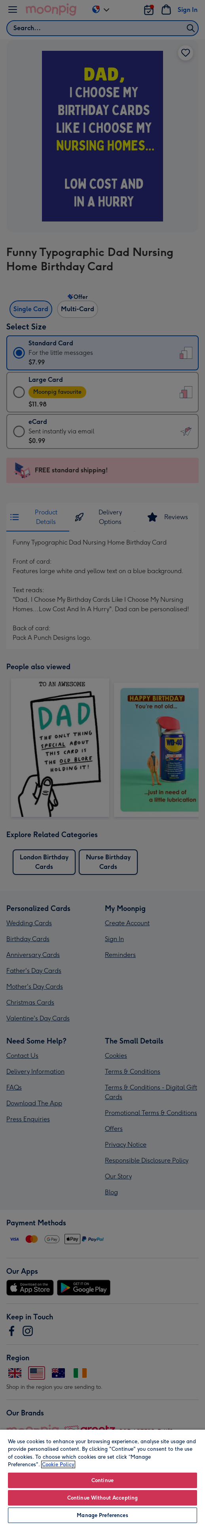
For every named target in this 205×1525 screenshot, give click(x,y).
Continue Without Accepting (102, 1498)
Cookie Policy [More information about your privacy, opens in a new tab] (58, 1464)
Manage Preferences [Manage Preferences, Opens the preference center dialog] (102, 1515)
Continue (102, 1480)
